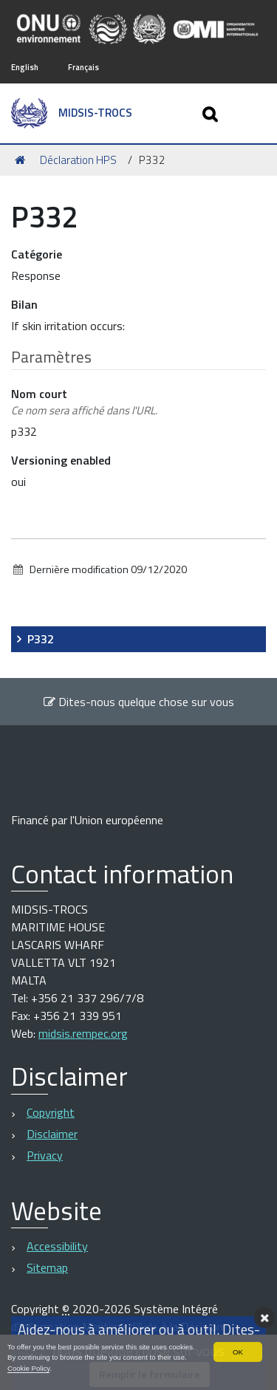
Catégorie (36, 254)
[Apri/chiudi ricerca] (211, 113)
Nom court (84, 402)
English (24, 67)
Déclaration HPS (78, 159)
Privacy (45, 1155)
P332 (40, 639)
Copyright (51, 1112)
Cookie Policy (28, 1368)
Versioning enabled (61, 460)
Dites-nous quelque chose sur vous (138, 702)
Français (83, 67)
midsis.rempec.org (83, 1033)
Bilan (24, 304)
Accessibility (57, 1246)
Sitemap (47, 1267)
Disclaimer (52, 1134)
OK (238, 1352)
